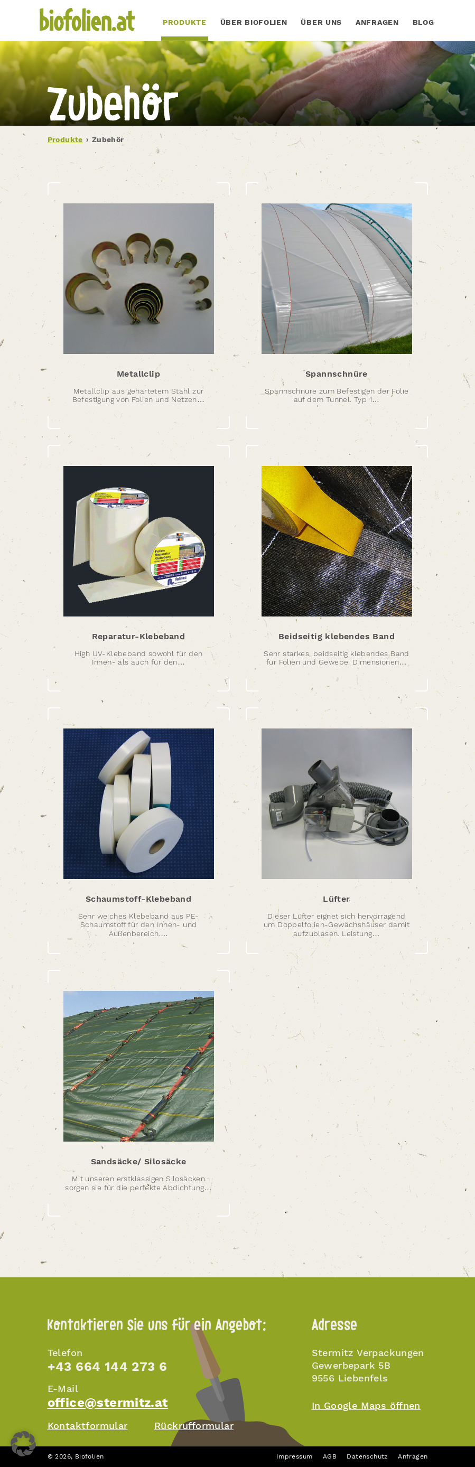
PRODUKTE (185, 22)
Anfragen (377, 22)
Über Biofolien (253, 22)
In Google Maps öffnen (366, 1405)
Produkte (65, 139)
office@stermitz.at (108, 1402)
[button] (23, 1444)
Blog (423, 22)
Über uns (321, 22)
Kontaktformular (88, 1425)
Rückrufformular (194, 1425)
